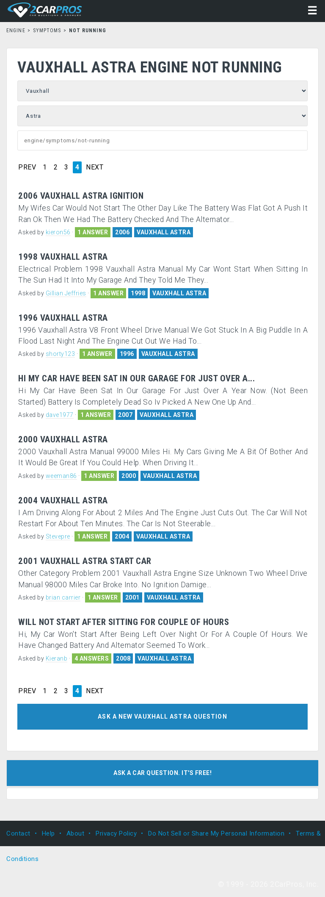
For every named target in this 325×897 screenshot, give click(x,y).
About (75, 833)
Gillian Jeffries (66, 293)
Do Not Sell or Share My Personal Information (216, 833)
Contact (18, 833)
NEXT (94, 167)
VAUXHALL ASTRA (163, 232)
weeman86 (61, 475)
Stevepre (58, 536)
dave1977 (60, 414)
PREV (27, 167)
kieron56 (58, 232)
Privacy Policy (116, 833)
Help (48, 833)
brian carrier (63, 597)
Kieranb (57, 658)
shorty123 (60, 353)
